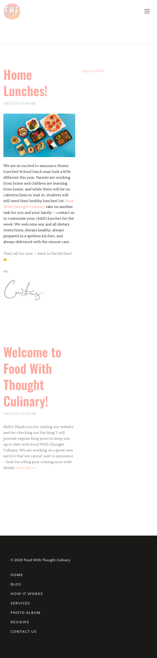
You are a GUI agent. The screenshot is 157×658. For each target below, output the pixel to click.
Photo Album (26, 613)
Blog (16, 584)
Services (20, 603)
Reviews (20, 622)
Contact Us (24, 632)
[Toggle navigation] (147, 11)
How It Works (27, 594)
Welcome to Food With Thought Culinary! (32, 376)
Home (17, 575)
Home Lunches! (25, 82)
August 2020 (93, 71)
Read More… (26, 468)
